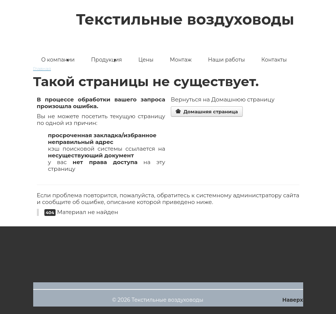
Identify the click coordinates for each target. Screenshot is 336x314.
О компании (58, 59)
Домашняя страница (207, 111)
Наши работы (226, 59)
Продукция (106, 59)
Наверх (292, 299)
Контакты (274, 59)
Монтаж (181, 59)
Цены (145, 59)
